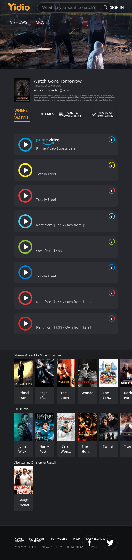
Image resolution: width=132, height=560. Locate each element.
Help (76, 538)
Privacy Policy (52, 547)
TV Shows (17, 22)
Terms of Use (76, 547)
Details (46, 114)
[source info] (111, 139)
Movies (43, 22)
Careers (35, 541)
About (19, 541)
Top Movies (59, 538)
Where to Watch (21, 114)
